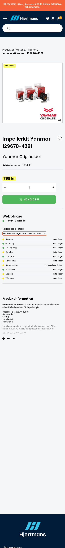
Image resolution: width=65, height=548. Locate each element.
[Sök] (8, 28)
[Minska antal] (4, 187)
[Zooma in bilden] (58, 119)
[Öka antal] (53, 187)
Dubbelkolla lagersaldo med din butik (22, 233)
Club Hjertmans (26, 4)
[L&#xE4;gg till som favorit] (60, 138)
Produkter (8, 49)
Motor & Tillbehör (26, 49)
